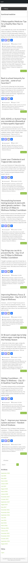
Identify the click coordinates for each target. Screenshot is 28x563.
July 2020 (3, 475)
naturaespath (6, 44)
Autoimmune (20, 47)
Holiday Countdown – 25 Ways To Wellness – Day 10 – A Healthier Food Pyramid (13, 380)
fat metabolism (15, 53)
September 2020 (5, 473)
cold (18, 104)
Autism (14, 47)
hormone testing (15, 58)
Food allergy (22, 53)
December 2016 (5, 509)
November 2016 (5, 512)
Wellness (4, 68)
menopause (8, 61)
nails (16, 61)
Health (21, 56)
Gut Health (8, 56)
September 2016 (5, 515)
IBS (9, 59)
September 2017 (5, 502)
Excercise (9, 53)
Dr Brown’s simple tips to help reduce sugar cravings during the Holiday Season (13, 337)
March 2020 (4, 481)
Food (15, 404)
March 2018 (4, 491)
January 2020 (4, 483)
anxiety (3, 47)
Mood (13, 61)
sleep (10, 64)
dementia (9, 320)
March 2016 (4, 525)
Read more (23, 71)
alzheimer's (13, 46)
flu (19, 104)
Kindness (8, 448)
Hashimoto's (16, 56)
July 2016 (3, 517)
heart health (8, 188)
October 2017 (5, 499)
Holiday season (17, 279)
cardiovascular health (7, 52)
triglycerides (5, 65)
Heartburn (7, 58)
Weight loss (19, 67)
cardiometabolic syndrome (8, 50)
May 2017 (3, 507)
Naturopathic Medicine (7, 107)
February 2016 (5, 528)
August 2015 (4, 543)
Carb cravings (18, 359)
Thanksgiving (11, 367)
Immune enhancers (18, 106)
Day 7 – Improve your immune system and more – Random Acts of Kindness (14, 422)
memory (4, 61)
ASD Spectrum (9, 47)
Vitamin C (8, 67)
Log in (2, 552)
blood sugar (10, 49)
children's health (12, 104)
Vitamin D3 (13, 67)
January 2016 (4, 530)
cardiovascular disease (20, 50)
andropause (19, 46)
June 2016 (3, 520)
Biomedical (4, 49)
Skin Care (6, 64)
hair (12, 56)
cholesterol (15, 52)
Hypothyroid (5, 59)
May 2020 (3, 478)
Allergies (9, 46)
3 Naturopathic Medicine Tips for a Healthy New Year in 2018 (14, 23)
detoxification (21, 52)
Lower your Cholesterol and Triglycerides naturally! (13, 160)
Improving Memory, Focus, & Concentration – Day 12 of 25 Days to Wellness (13, 297)
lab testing (17, 59)
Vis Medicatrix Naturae (7, 283)
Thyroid (23, 64)
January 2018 (4, 494)
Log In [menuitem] (2, 1)
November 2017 (5, 496)
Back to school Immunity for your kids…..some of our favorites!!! (13, 80)
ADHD (4, 46)
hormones (21, 58)
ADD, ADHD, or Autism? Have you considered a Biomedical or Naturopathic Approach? (13, 121)
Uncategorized (11, 65)
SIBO (22, 62)
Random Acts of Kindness (8, 449)
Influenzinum (14, 280)
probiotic (15, 62)
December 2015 (5, 533)
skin (3, 64)
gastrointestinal (15, 55)
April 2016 (4, 523)
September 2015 (5, 541)
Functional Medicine (6, 55)
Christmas (11, 277)
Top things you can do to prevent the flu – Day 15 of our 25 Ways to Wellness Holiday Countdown (12, 254)
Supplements (18, 64)
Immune (12, 59)
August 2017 (4, 504)
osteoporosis (10, 62)
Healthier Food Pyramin (11, 407)
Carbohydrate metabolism (8, 361)
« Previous (5, 460)
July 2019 (3, 486)
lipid (21, 59)
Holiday (12, 279)
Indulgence (4, 365)
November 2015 (5, 536)
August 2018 (4, 489)
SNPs (13, 64)
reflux (19, 62)
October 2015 (5, 538)
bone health (16, 49)
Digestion (4, 53)
